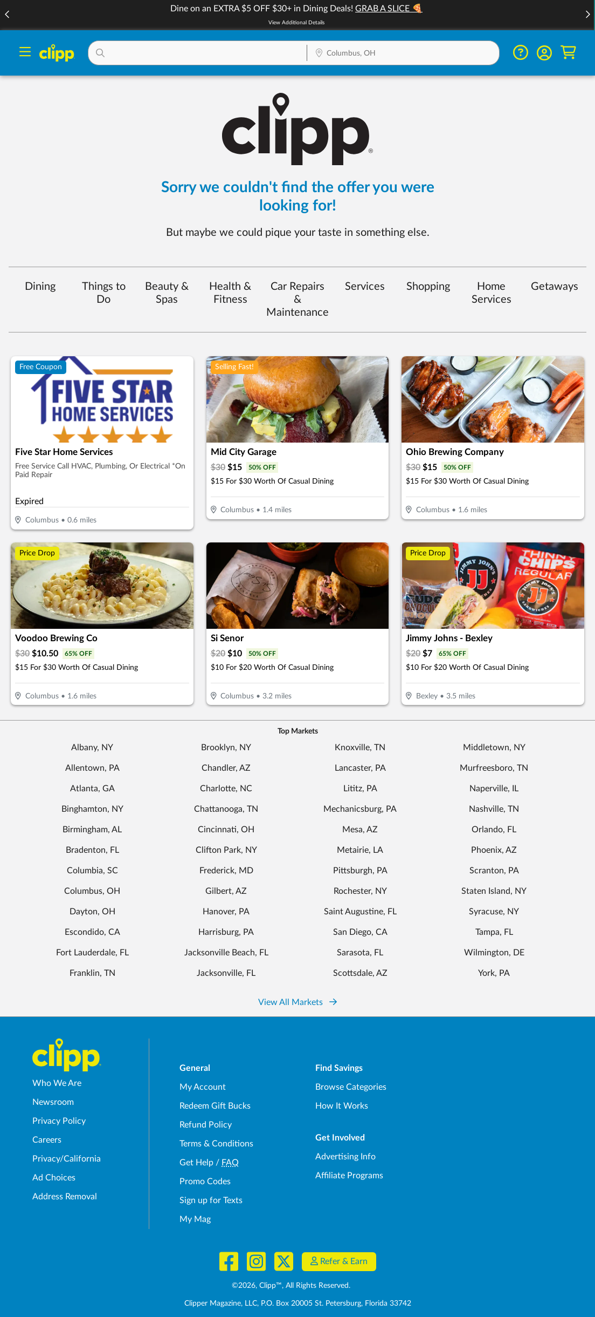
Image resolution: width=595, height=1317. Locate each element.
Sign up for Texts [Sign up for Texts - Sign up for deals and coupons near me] (211, 1200)
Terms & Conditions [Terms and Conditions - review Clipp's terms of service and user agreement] (216, 1143)
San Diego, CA (360, 932)
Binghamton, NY (92, 809)
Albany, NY (92, 747)
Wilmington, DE (494, 952)
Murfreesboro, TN (494, 768)
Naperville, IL (493, 788)
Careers (46, 1140)
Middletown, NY (494, 747)
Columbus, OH (92, 891)
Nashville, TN (494, 809)
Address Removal (64, 1196)
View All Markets (297, 1002)
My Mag (195, 1219)
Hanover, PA (226, 911)
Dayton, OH (92, 911)
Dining (40, 286)
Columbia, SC (92, 870)
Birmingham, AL (92, 829)
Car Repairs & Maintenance (297, 299)
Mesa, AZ (360, 829)
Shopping (428, 286)
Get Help (196, 1162)
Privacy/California (66, 1159)
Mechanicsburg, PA (360, 809)
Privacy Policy (59, 1121)
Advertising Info (345, 1156)
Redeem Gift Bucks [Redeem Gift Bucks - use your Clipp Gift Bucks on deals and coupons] (215, 1106)
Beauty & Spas (167, 293)
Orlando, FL (494, 829)
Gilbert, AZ (226, 891)
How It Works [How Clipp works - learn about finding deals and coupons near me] (341, 1106)
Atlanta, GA (92, 788)
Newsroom (53, 1102)
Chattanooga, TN (226, 809)
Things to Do (104, 293)
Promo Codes (205, 1181)
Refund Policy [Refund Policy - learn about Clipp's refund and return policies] (205, 1125)
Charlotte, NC (226, 788)
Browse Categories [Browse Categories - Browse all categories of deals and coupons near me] (350, 1087)
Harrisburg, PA (226, 932)
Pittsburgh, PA (360, 870)
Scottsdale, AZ (360, 973)
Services (365, 286)
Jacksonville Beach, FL (226, 952)
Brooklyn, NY (226, 747)
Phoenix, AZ (494, 850)
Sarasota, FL (360, 952)
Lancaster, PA (360, 768)
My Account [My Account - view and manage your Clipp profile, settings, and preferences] (202, 1087)
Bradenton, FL (92, 850)
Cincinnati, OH (226, 829)
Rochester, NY (360, 891)
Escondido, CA (92, 932)
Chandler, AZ (226, 768)
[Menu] (25, 53)
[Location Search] (403, 53)
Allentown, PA (92, 768)
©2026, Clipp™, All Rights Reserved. (291, 1285)
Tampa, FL (494, 932)
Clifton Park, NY (226, 850)
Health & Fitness (230, 293)
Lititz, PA (360, 788)
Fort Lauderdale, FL (92, 952)
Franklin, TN (92, 973)
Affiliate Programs (349, 1175)
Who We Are (56, 1083)
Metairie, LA (360, 850)
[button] (587, 15)
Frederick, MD (226, 870)
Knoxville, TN (360, 747)
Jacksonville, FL (226, 973)
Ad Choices (53, 1177)
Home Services (491, 293)
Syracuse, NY (494, 911)
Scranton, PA (494, 870)
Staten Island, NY (494, 891)
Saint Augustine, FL (360, 911)
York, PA (494, 973)
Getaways (554, 286)
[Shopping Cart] (568, 52)
